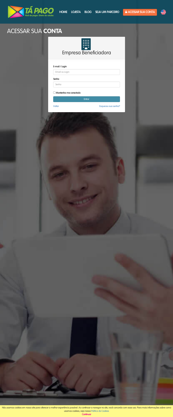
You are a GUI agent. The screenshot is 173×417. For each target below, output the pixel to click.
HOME (63, 12)
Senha (56, 79)
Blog (87, 12)
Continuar (86, 414)
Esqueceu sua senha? (109, 106)
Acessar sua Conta (140, 12)
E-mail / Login (60, 66)
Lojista (76, 12)
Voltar (56, 106)
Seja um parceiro (107, 12)
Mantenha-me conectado (68, 93)
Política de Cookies (100, 411)
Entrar (86, 99)
